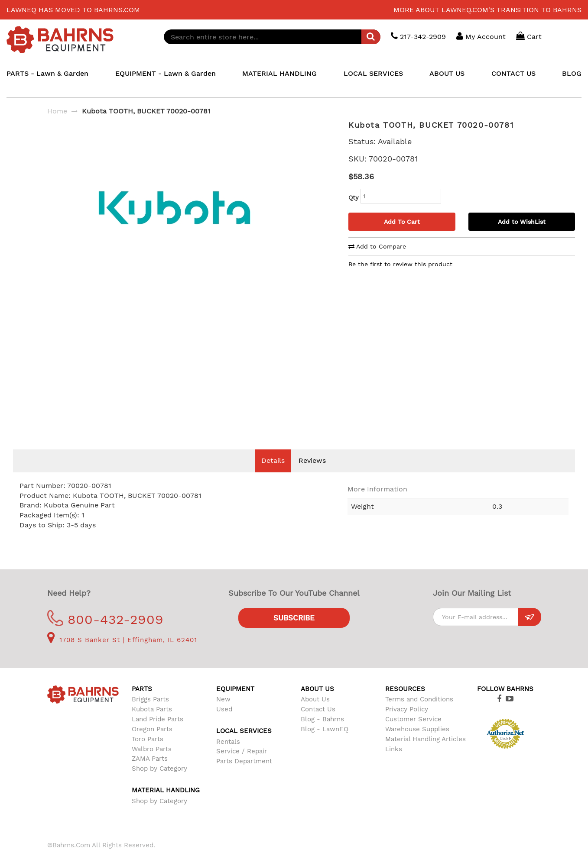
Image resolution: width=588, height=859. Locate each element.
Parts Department (244, 774)
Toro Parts (147, 752)
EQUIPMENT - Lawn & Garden (165, 73)
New (223, 712)
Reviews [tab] (312, 473)
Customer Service (413, 732)
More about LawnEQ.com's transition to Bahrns (487, 10)
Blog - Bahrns (322, 732)
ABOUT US (447, 73)
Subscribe (294, 630)
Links (393, 762)
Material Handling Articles (425, 752)
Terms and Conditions (419, 712)
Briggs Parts (150, 712)
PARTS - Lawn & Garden (47, 73)
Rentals (228, 755)
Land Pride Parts (157, 732)
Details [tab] (273, 473)
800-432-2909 (105, 632)
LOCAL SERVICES (373, 73)
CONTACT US (513, 73)
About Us (315, 712)
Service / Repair (241, 764)
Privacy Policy (406, 722)
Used (224, 722)
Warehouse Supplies (417, 742)
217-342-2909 (418, 36)
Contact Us (318, 722)
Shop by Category (159, 781)
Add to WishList (522, 221)
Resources (405, 702)
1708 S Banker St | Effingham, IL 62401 (122, 653)
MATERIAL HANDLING (279, 73)
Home (57, 111)
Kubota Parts (152, 722)
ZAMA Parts (150, 771)
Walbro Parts (152, 762)
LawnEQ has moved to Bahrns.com (73, 10)
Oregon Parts (152, 742)
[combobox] (272, 36)
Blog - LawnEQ (324, 742)
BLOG (572, 73)
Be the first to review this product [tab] (400, 264)
